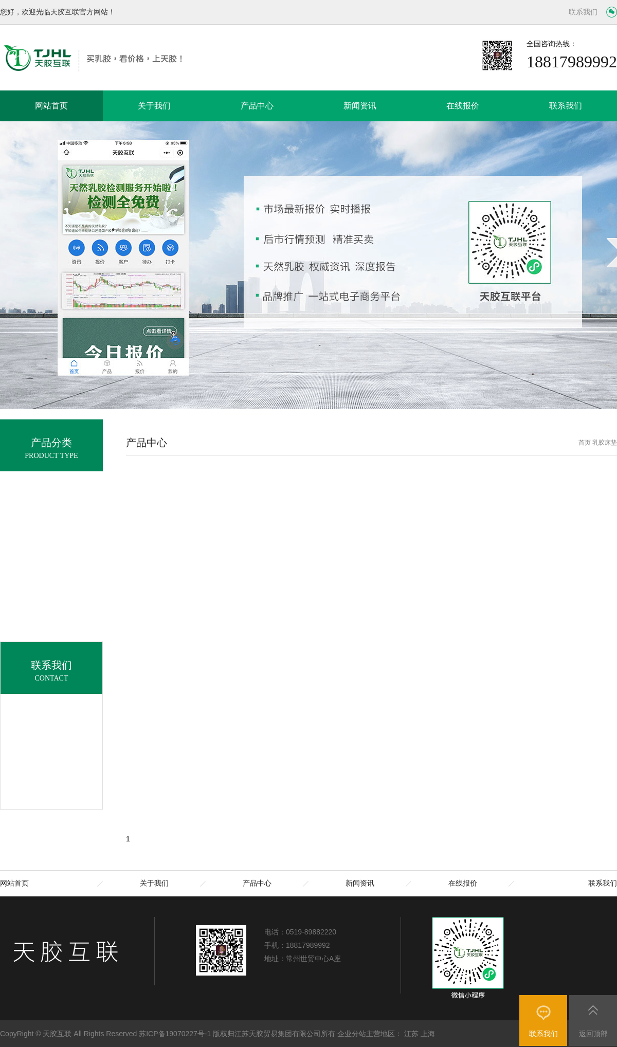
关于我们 (154, 105)
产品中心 (257, 105)
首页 (584, 442)
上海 (428, 1034)
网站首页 (51, 105)
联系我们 (583, 12)
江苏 (411, 1034)
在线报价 (462, 105)
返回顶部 (593, 1034)
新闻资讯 (359, 105)
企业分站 (351, 1034)
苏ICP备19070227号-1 (175, 1034)
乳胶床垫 (604, 442)
